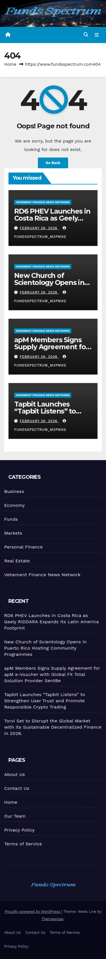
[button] (86, 34)
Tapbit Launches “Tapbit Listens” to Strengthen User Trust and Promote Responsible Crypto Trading (44, 700)
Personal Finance (23, 547)
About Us (13, 774)
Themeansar (52, 919)
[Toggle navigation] (97, 34)
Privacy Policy (19, 830)
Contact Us (16, 788)
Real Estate (17, 560)
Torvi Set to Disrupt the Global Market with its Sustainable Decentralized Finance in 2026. (52, 726)
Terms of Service (23, 844)
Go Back (53, 163)
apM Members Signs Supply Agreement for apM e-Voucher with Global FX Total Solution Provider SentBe (51, 673)
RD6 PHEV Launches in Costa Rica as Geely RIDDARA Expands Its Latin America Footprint (50, 621)
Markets (13, 533)
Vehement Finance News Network (43, 201)
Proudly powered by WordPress (33, 911)
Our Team (14, 816)
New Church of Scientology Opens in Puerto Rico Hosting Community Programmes (44, 647)
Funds (10, 519)
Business (13, 491)
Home (10, 64)
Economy (13, 505)
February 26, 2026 (39, 228)
